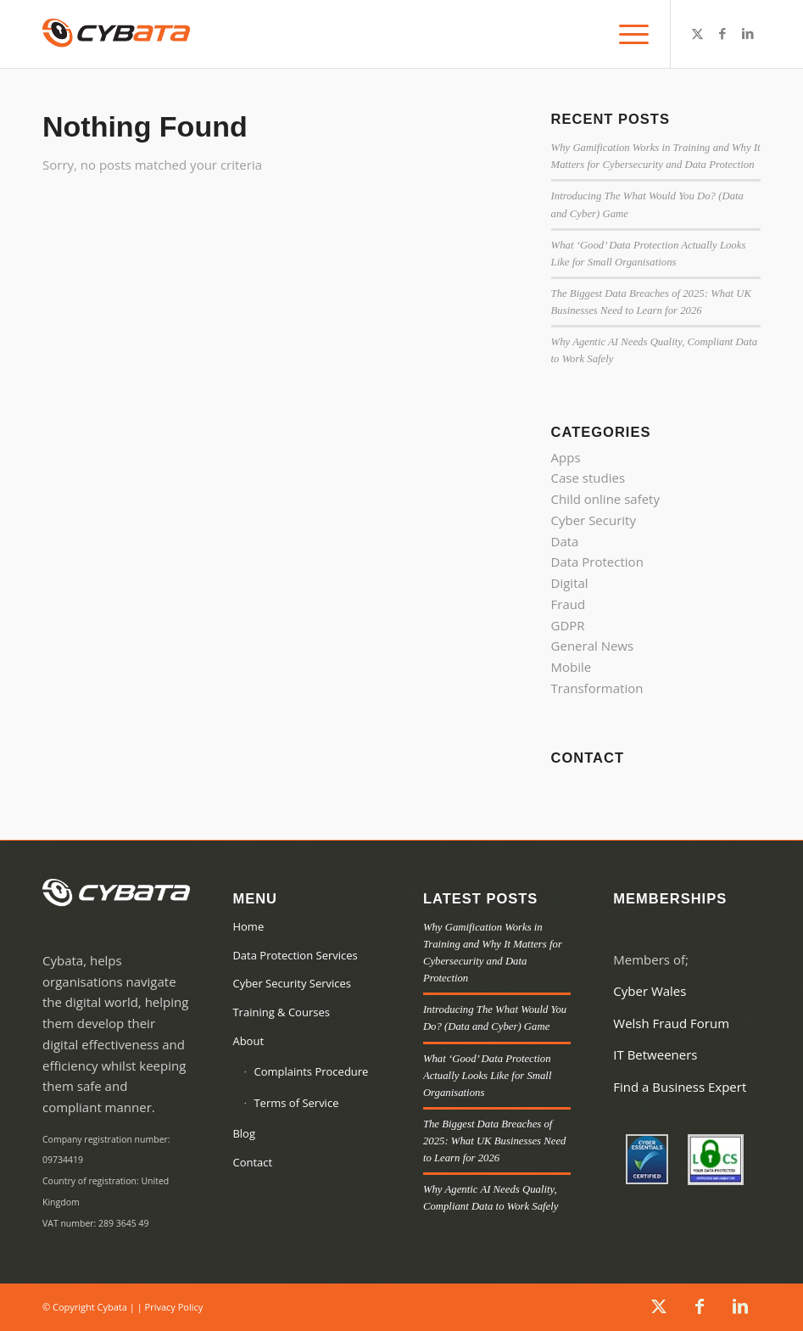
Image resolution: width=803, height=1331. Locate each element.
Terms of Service (296, 1102)
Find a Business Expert (679, 1086)
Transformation (597, 687)
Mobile (571, 666)
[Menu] (630, 34)
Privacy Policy (174, 1306)
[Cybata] (116, 34)
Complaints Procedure (311, 1071)
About (248, 1041)
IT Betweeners (655, 1054)
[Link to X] (697, 33)
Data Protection (597, 561)
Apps (566, 457)
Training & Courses (280, 1012)
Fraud (568, 604)
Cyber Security (593, 520)
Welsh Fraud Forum (671, 1023)
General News (592, 645)
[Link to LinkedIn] (748, 33)
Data (565, 541)
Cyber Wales (649, 990)
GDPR (568, 625)
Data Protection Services (294, 955)
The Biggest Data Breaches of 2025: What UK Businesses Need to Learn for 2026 (494, 1141)
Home (248, 926)
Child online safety (605, 498)
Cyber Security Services (291, 983)
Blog (243, 1133)
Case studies (588, 477)
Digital (569, 582)
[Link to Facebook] (722, 33)
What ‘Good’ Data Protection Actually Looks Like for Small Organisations (487, 1076)
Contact (252, 1162)
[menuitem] (630, 34)
